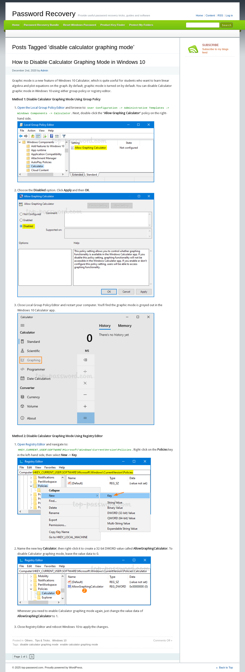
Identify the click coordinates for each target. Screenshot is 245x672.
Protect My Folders (141, 24)
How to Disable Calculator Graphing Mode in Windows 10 (78, 62)
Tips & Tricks (42, 640)
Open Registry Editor (31, 444)
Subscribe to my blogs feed (217, 48)
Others (29, 640)
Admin (44, 70)
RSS (220, 15)
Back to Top (226, 667)
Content (210, 15)
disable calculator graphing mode (39, 644)
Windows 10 (59, 640)
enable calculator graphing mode (79, 644)
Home (199, 15)
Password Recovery (44, 14)
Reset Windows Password (79, 24)
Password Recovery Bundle (41, 24)
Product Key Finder (112, 24)
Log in (229, 15)
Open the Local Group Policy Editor (41, 108)
